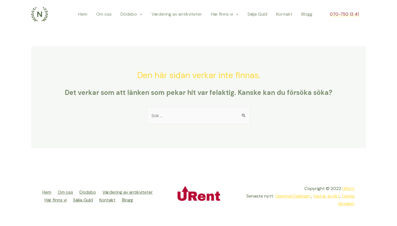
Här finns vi (225, 14)
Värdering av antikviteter (176, 14)
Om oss (104, 14)
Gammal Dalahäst (293, 196)
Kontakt (284, 14)
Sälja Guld (257, 14)
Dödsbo (132, 14)
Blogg (306, 14)
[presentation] (140, 14)
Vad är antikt (326, 196)
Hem (82, 14)
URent (348, 188)
